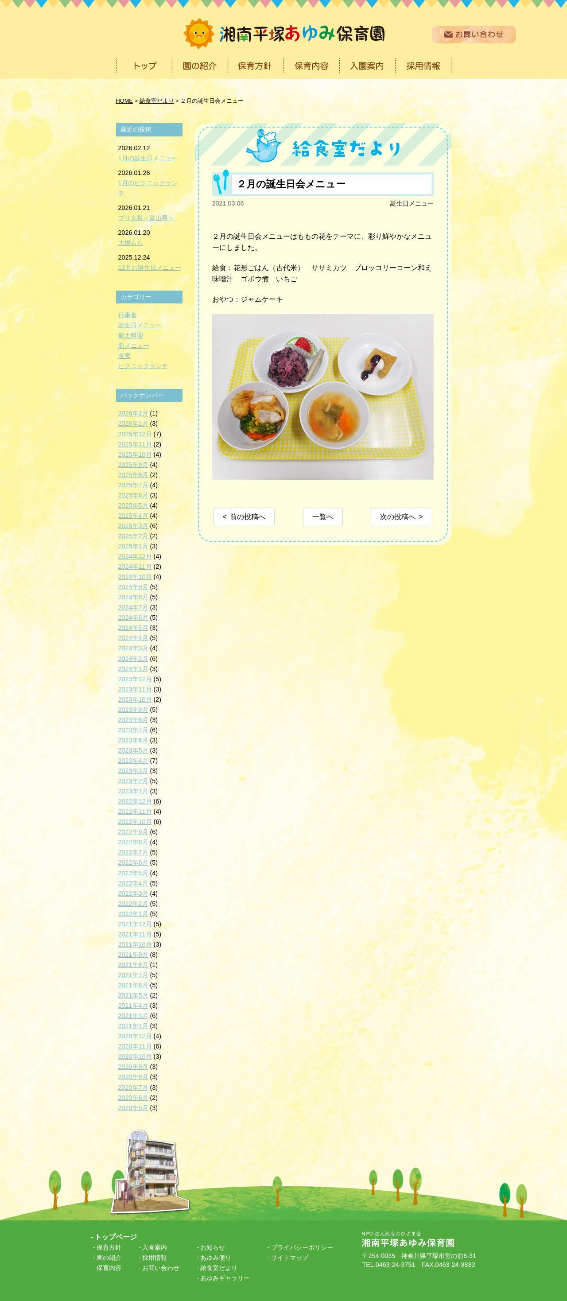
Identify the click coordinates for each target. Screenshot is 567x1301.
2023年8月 (133, 719)
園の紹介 (109, 1257)
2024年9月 (133, 586)
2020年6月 (133, 1097)
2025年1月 (133, 546)
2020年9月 (133, 1066)
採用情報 (154, 1257)
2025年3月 (133, 525)
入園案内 (154, 1247)
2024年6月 (133, 617)
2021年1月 (133, 1025)
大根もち (130, 242)
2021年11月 (135, 934)
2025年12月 (135, 434)
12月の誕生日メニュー (149, 267)
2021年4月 (133, 1005)
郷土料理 (130, 335)
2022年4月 (133, 883)
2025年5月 (133, 505)
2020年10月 (135, 1056)
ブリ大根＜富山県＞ (146, 217)
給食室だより (218, 1267)
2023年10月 (135, 699)
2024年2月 (133, 658)
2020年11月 (135, 1046)
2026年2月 (133, 413)
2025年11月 (135, 444)
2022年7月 (133, 852)
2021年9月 (133, 954)
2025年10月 (135, 454)
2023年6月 (133, 740)
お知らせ (212, 1247)
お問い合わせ (160, 1267)
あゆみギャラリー (225, 1278)
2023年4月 (133, 760)
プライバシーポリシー (302, 1247)
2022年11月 (135, 811)
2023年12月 (135, 679)
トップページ (115, 1237)
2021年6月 (133, 985)
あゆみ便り (215, 1257)
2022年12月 (135, 801)
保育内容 (109, 1267)
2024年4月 (133, 637)
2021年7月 (133, 975)
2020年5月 (133, 1107)
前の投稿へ (247, 516)
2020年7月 (133, 1087)
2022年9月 (133, 831)
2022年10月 (135, 821)
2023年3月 (133, 770)
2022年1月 (133, 913)
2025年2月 (133, 536)
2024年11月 (135, 566)
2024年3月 (133, 648)
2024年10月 (135, 576)
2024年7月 (133, 607)
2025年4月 (133, 515)
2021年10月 (135, 944)
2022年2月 (133, 903)
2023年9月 (133, 709)
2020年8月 (133, 1076)
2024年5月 (133, 627)
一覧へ (323, 516)
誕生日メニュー (412, 203)
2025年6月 (133, 495)
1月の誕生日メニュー (148, 158)
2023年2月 (133, 780)
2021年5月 (133, 995)
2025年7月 (133, 485)
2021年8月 (133, 964)
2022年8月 (133, 842)
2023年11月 (135, 689)
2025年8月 (133, 474)
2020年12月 (135, 1036)
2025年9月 (133, 464)
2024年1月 (133, 668)
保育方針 (109, 1247)
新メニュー (133, 345)
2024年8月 (133, 597)
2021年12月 (135, 924)
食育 (124, 355)
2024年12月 (135, 556)
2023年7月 (133, 730)
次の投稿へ (398, 516)
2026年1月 (133, 423)
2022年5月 (133, 873)
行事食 (127, 314)
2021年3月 (133, 1015)
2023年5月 (133, 750)
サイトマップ (289, 1257)
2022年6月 (133, 862)
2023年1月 (133, 791)
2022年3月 (133, 893)
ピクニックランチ (143, 365)
